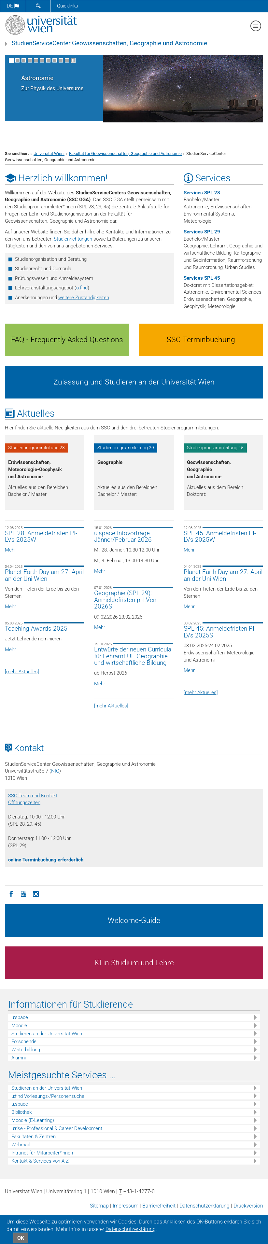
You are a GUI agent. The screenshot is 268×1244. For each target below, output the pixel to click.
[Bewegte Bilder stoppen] (73, 60)
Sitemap (99, 1206)
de (13, 6)
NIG (55, 771)
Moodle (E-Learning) (32, 1120)
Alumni (18, 1058)
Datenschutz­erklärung (204, 1206)
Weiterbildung (25, 1050)
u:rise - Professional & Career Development (56, 1128)
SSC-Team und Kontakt (32, 796)
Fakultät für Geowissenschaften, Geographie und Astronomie (125, 153)
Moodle (19, 1025)
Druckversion (248, 1206)
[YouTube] (23, 893)
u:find (82, 288)
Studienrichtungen (73, 239)
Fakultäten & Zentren (33, 1136)
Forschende (23, 1041)
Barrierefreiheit (159, 1206)
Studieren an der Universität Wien (46, 1034)
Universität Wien (49, 153)
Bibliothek (21, 1112)
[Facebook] (11, 893)
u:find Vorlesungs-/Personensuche (47, 1096)
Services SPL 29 (202, 232)
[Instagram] (36, 893)
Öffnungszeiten (24, 802)
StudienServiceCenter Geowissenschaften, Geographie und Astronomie (109, 43)
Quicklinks (67, 6)
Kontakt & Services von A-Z (40, 1161)
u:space (19, 1017)
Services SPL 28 (202, 193)
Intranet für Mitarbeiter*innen (42, 1153)
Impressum (125, 1206)
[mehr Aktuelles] (22, 672)
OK (20, 1238)
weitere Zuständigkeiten (83, 298)
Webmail (20, 1145)
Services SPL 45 (202, 278)
